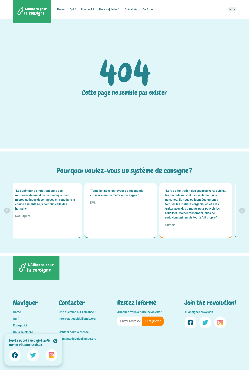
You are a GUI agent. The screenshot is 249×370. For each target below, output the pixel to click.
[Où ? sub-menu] (152, 9)
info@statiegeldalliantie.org (77, 318)
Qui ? (73, 9)
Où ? (145, 9)
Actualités (131, 9)
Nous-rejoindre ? (109, 9)
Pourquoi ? (87, 9)
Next (242, 210)
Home (60, 9)
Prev (7, 210)
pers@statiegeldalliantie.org (77, 338)
